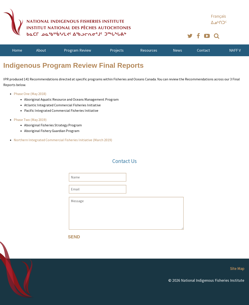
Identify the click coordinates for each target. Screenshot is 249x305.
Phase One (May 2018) (30, 94)
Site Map (237, 268)
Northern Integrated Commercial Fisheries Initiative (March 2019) (63, 140)
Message (126, 213)
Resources (148, 50)
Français (218, 16)
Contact (203, 50)
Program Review (77, 50)
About (41, 50)
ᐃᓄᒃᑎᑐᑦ (219, 22)
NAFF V (235, 50)
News (177, 50)
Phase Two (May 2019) (30, 119)
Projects (117, 50)
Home (17, 50)
